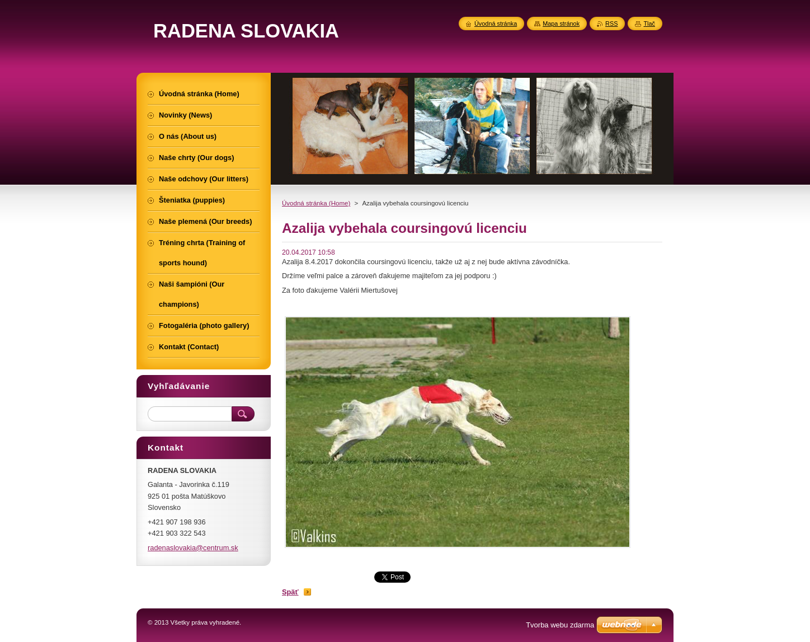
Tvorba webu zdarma (560, 625)
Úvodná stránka (495, 23)
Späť (290, 592)
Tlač (649, 23)
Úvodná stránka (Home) (316, 203)
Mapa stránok (561, 23)
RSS (611, 23)
